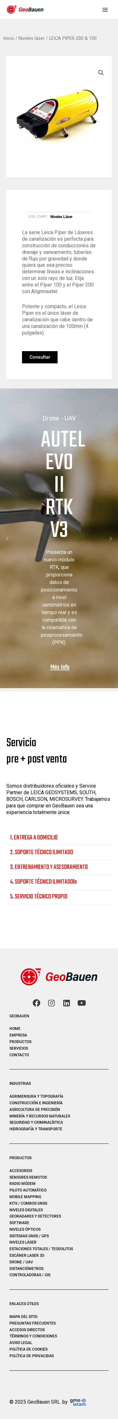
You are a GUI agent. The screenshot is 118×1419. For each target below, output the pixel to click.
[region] (59, 538)
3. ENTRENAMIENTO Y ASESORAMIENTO (49, 867)
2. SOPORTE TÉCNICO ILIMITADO (41, 853)
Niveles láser (32, 38)
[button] (101, 72)
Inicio (8, 38)
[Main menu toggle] (105, 9)
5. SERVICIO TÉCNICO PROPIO (38, 897)
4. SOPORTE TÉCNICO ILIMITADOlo (43, 882)
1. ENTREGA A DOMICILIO (34, 838)
